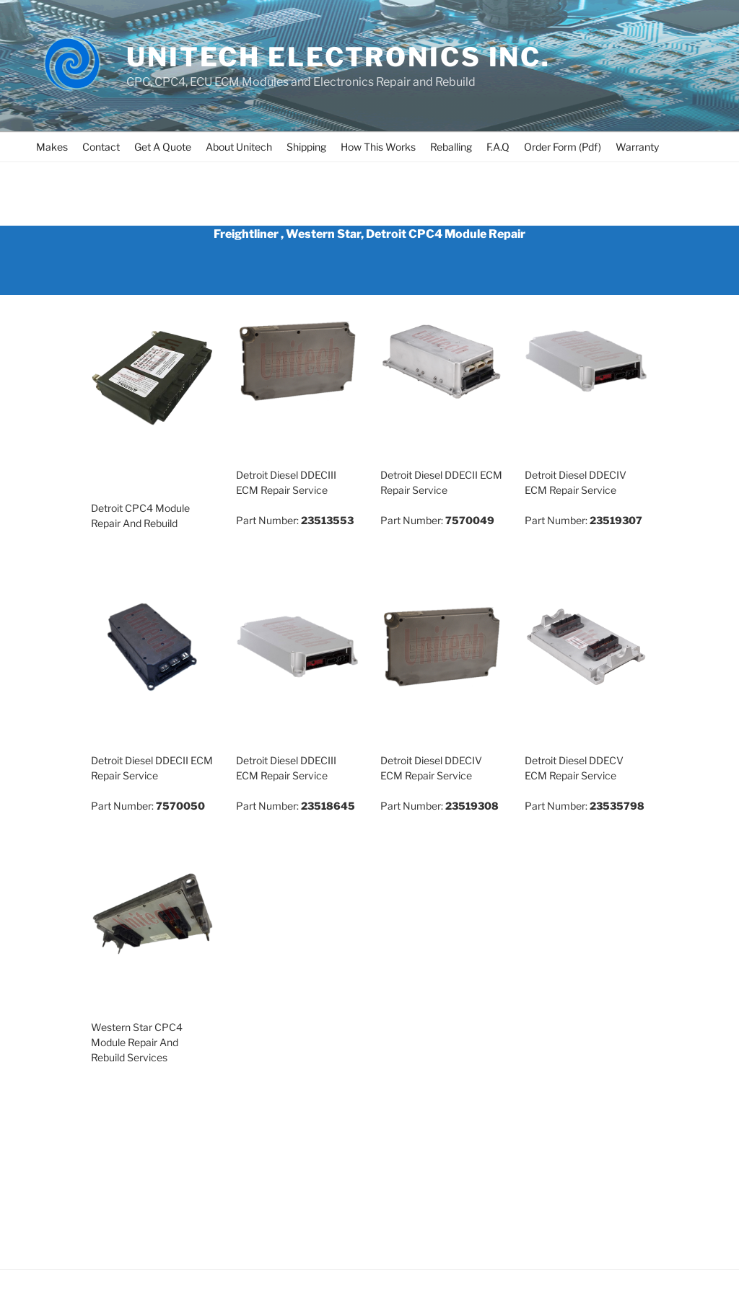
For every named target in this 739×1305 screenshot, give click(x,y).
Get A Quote (162, 147)
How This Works (378, 147)
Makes (52, 147)
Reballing (451, 147)
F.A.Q (498, 147)
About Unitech (239, 147)
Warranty (637, 147)
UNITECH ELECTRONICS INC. (338, 57)
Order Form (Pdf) (562, 147)
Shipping (306, 147)
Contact (101, 147)
